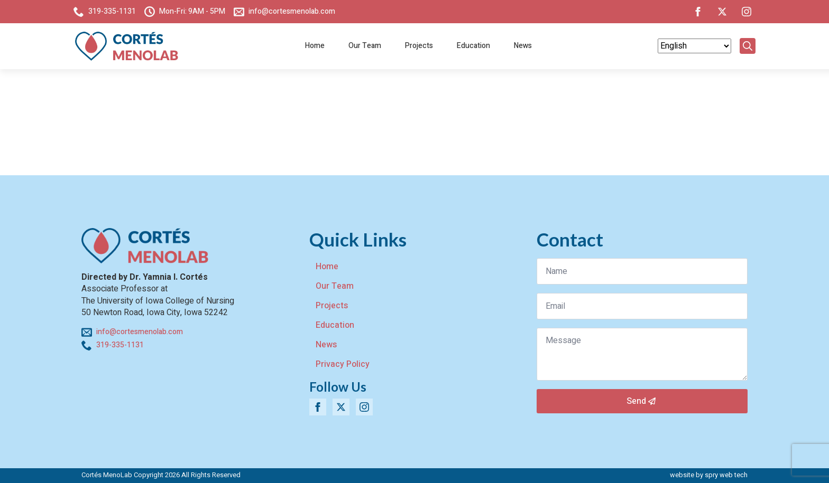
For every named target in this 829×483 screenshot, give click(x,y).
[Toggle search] (748, 46)
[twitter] (722, 12)
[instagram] (747, 12)
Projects (419, 45)
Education (473, 45)
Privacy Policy (343, 364)
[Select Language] (694, 46)
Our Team (364, 45)
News (523, 45)
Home (315, 45)
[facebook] (698, 12)
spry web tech (726, 475)
